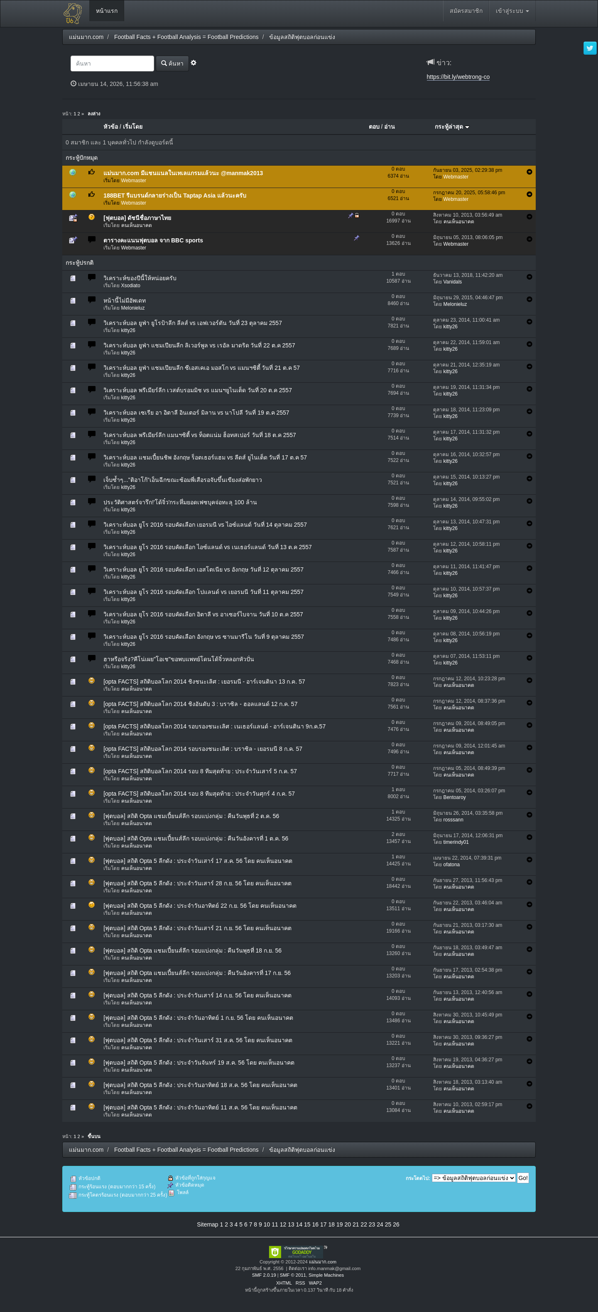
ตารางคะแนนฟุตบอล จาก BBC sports (153, 240)
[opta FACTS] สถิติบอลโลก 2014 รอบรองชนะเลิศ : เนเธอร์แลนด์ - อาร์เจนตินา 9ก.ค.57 (214, 726)
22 (363, 1224)
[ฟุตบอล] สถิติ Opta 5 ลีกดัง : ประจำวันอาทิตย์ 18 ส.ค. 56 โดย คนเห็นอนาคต (200, 1085)
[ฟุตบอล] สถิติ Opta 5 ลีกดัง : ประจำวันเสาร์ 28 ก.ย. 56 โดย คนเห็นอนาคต (197, 883)
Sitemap (207, 1224)
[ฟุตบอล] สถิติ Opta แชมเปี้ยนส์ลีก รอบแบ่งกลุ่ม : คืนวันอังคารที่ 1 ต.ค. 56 (195, 838)
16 (315, 1224)
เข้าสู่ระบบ (512, 10)
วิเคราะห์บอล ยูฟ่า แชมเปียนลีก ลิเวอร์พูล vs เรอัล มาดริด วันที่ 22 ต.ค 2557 (199, 345)
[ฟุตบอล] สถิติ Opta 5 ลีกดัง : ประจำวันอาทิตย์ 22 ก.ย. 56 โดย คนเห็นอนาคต (200, 905)
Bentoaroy (455, 797)
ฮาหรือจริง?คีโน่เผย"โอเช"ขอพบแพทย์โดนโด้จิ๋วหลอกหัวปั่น (178, 659)
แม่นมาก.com (322, 1261)
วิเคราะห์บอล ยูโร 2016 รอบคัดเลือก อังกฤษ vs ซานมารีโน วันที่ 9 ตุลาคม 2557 (203, 636)
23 (372, 1224)
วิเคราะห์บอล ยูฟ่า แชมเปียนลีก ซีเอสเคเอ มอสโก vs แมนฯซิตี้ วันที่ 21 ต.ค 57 (201, 367)
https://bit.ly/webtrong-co (458, 76)
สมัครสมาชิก (466, 10)
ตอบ (374, 126)
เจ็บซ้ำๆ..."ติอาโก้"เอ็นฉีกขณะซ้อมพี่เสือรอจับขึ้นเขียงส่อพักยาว (182, 479)
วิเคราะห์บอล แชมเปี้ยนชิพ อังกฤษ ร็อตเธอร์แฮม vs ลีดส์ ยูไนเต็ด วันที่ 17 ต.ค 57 (205, 457)
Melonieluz (133, 308)
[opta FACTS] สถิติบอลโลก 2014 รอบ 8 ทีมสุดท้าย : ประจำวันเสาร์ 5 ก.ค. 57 (200, 771)
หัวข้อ (110, 126)
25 (388, 1224)
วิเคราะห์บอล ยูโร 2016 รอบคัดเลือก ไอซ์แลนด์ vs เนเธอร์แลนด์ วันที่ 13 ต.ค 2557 (207, 547)
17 (323, 1224)
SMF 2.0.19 (264, 1275)
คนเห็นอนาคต (136, 225)
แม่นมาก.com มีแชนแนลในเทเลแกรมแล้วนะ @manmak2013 (183, 173)
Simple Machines (326, 1275)
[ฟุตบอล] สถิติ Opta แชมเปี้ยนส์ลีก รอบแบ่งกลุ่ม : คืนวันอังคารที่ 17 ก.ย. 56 (197, 973)
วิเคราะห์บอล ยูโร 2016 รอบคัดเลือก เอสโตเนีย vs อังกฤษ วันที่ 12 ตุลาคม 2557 (203, 569)
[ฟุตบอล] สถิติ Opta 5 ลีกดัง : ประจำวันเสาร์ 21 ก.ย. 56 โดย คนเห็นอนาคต (197, 928)
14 (299, 1224)
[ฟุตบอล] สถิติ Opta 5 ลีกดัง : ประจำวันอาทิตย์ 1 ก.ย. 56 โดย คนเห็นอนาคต (198, 1017)
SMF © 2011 (293, 1275)
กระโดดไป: (418, 1178)
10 (267, 1224)
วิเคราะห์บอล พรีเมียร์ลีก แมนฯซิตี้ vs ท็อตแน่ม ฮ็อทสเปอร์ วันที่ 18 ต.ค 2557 (199, 435)
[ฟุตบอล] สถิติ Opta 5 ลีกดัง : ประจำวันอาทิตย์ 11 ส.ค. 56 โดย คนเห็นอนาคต (200, 1107)
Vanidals (453, 282)
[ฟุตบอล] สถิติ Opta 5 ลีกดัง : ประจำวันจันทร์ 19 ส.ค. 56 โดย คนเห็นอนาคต (198, 1062)
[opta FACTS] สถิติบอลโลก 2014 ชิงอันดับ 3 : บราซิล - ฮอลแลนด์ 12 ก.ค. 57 (200, 704)
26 (396, 1224)
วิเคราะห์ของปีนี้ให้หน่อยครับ (139, 278)
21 (356, 1224)
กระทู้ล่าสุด (452, 126)
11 (275, 1224)
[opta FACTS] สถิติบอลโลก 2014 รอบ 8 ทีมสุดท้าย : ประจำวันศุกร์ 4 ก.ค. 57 (199, 793)
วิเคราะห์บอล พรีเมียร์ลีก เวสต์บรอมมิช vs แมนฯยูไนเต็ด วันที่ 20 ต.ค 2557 (197, 390)
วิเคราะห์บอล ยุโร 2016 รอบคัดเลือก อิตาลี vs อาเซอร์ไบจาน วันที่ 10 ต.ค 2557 (203, 614)
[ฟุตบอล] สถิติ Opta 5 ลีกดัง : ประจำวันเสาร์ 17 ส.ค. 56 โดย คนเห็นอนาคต (197, 861)
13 (291, 1224)
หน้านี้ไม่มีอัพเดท (124, 300)
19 (339, 1224)
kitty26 (128, 330)
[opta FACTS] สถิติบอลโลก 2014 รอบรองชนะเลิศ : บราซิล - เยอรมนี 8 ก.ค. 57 (202, 748)
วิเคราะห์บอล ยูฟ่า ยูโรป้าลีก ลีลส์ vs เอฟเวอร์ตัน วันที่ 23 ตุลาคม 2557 (192, 323)
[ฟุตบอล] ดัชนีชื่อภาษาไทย (137, 218)
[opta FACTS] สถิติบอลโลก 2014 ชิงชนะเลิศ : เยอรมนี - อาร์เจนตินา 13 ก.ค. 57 (204, 681)
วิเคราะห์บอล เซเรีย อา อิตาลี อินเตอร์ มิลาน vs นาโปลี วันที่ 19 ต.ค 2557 (196, 412)
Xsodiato (130, 285)
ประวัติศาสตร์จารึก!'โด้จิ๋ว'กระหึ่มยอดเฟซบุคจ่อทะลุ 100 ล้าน (180, 502)
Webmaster (134, 180)
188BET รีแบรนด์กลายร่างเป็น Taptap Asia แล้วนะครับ (174, 195)
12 (283, 1224)
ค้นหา (172, 63)
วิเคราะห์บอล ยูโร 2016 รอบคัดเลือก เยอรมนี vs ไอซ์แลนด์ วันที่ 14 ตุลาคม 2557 (205, 524)
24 (380, 1224)
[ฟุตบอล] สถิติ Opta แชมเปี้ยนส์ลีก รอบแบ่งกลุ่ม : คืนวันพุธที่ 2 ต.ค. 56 (191, 816)
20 (347, 1224)
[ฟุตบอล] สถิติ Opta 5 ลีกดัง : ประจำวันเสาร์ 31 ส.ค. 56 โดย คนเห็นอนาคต (197, 1040)
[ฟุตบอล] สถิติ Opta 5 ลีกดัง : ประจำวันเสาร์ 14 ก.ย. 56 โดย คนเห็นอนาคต (197, 995)
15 (307, 1224)
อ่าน (389, 126)
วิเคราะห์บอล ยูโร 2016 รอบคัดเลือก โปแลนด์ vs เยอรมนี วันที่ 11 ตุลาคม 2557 (203, 592)
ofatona (452, 864)
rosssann (453, 820)
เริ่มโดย (132, 126)
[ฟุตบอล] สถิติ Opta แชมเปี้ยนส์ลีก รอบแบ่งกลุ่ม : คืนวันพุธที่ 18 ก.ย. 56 (192, 950)
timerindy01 (456, 842)
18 (331, 1224)
